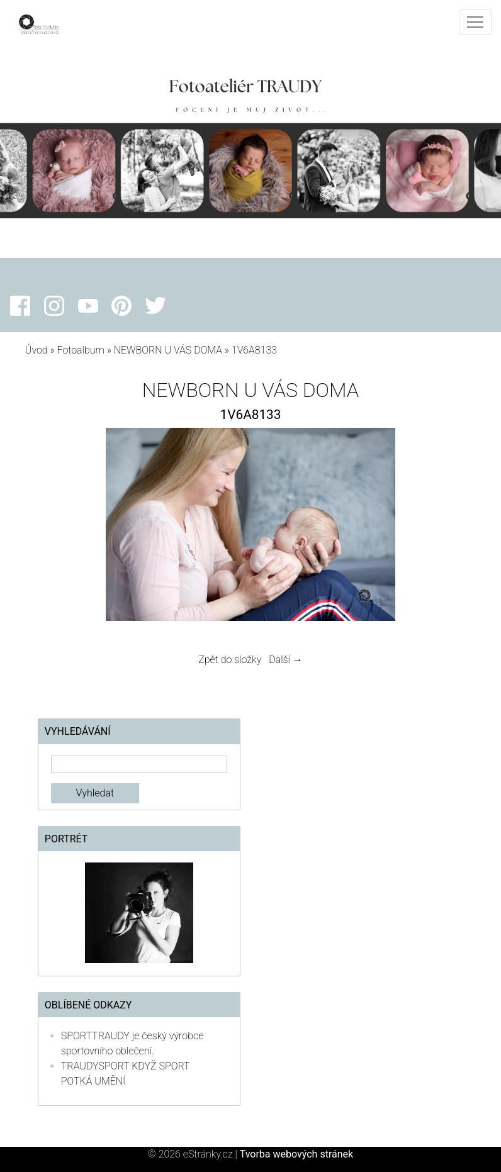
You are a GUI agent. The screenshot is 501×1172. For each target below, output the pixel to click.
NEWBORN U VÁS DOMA (168, 350)
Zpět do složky (229, 660)
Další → (286, 660)
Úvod (36, 350)
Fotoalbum (80, 350)
